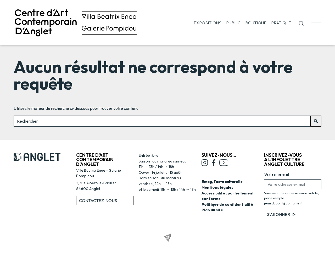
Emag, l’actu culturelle (222, 181)
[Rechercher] (315, 121)
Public (233, 22)
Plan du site (212, 210)
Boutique (255, 22)
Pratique (281, 22)
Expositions (207, 22)
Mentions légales (217, 187)
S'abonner (281, 214)
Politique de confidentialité (227, 204)
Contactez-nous (98, 200)
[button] (301, 23)
